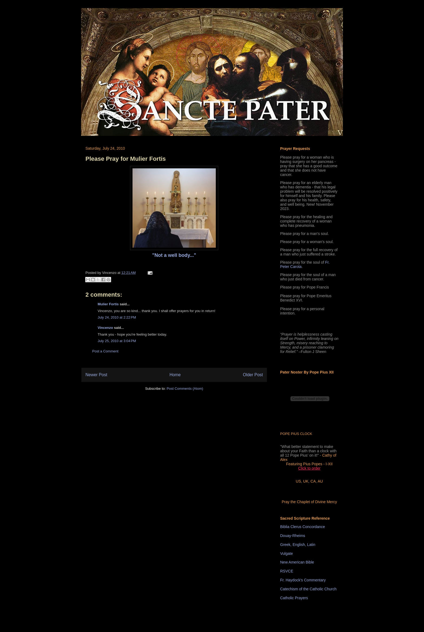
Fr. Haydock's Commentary (303, 580)
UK (305, 481)
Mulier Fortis (108, 304)
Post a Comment (105, 351)
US (298, 481)
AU (320, 481)
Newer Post (96, 374)
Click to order (309, 468)
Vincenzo (105, 328)
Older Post (253, 374)
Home (175, 374)
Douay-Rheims (292, 535)
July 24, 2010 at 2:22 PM (117, 317)
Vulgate (286, 553)
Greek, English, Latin (297, 544)
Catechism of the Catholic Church (308, 589)
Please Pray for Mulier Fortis (125, 158)
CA (313, 481)
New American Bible (297, 562)
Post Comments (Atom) (185, 389)
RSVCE (286, 571)
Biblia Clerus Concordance (302, 527)
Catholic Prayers (294, 598)
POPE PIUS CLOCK (296, 434)
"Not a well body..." (174, 255)
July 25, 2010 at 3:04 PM (117, 341)
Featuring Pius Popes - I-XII (309, 464)
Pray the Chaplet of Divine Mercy (309, 502)
